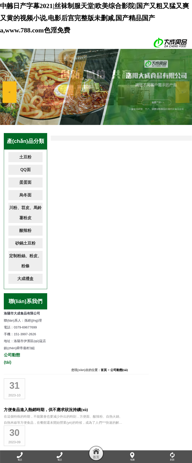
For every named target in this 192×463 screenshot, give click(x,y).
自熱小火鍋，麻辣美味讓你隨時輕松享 (108, 240)
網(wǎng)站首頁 (17, 447)
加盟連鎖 (139, 447)
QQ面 (25, 170)
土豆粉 (25, 157)
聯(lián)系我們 (175, 447)
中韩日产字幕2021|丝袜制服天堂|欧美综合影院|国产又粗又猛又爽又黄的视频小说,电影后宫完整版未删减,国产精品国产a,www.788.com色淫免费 (94, 18)
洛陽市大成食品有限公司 (96, 326)
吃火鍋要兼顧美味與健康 (96, 297)
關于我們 (38, 447)
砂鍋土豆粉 (25, 243)
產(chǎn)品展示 (81, 447)
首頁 (164, 137)
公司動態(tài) (179, 137)
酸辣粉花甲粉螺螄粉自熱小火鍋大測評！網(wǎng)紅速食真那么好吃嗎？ (129, 269)
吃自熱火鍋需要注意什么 (96, 212)
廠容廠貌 (101, 447)
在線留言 (155, 447)
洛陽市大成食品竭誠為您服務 (100, 184)
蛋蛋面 (25, 182)
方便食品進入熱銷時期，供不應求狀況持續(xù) (116, 155)
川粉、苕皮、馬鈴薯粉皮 (25, 213)
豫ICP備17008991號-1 (132, 428)
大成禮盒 (25, 278)
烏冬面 (25, 195)
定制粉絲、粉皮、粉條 (25, 261)
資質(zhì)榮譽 (120, 447)
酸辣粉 (25, 230)
